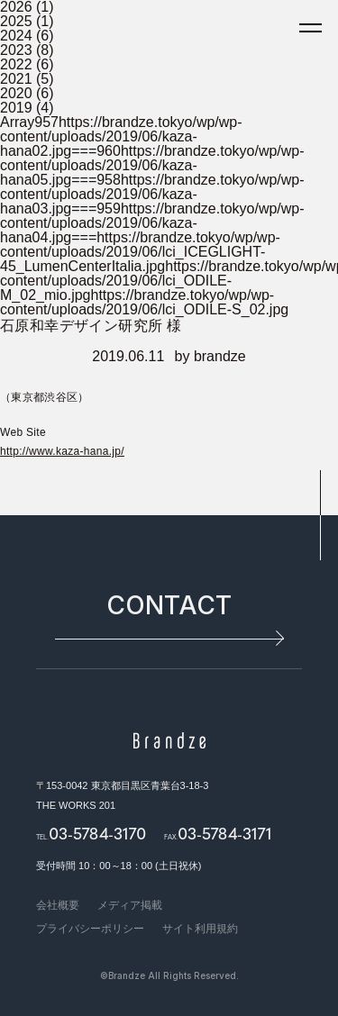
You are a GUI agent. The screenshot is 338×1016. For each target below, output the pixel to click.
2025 (16, 21)
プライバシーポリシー (90, 928)
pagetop (320, 515)
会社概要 (57, 905)
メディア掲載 (129, 905)
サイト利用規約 (200, 928)
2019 (16, 107)
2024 (16, 35)
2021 (16, 78)
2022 (16, 64)
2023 (16, 50)
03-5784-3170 (97, 833)
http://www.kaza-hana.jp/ (62, 451)
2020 (16, 93)
